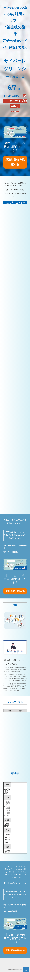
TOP (26, 970)
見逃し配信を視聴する (15, 162)
